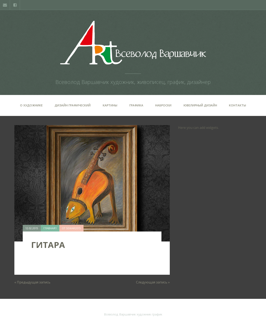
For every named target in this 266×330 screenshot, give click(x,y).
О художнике (31, 105)
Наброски (163, 105)
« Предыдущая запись (32, 282)
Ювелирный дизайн (200, 105)
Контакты (237, 105)
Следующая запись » (153, 282)
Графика (136, 105)
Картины (110, 105)
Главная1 (50, 228)
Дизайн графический (73, 105)
